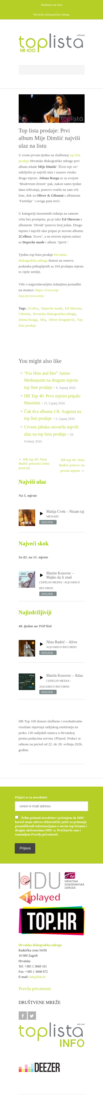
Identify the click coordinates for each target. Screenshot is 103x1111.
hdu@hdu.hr (37, 977)
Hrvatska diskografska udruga (54, 314)
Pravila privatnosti (35, 988)
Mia (43, 320)
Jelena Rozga (28, 320)
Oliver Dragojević (61, 320)
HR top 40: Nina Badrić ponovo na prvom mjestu (71, 465)
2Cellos (32, 308)
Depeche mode (51, 308)
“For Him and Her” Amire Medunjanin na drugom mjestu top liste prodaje (51, 380)
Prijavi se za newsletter (31, 797)
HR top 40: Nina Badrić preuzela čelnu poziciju (34, 463)
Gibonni (24, 314)
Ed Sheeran (73, 308)
